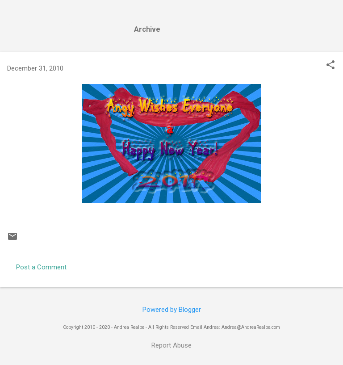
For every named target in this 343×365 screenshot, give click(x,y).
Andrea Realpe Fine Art (81, 21)
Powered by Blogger (171, 310)
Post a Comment (41, 267)
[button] (330, 65)
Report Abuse (171, 345)
